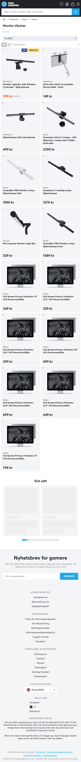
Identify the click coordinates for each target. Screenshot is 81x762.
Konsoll (40, 663)
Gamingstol (40, 667)
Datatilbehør (14, 19)
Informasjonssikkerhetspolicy (40, 632)
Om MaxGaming (40, 623)
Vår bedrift (40, 752)
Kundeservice (40, 597)
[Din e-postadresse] (31, 576)
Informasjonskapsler (32, 756)
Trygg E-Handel (40, 637)
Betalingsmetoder (40, 628)
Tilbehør (34, 19)
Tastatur (40, 659)
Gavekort (40, 641)
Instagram (34, 711)
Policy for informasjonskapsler (40, 619)
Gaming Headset (40, 672)
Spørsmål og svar (40, 602)
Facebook (34, 702)
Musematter (40, 676)
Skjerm (25, 19)
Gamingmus (40, 654)
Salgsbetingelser (40, 606)
